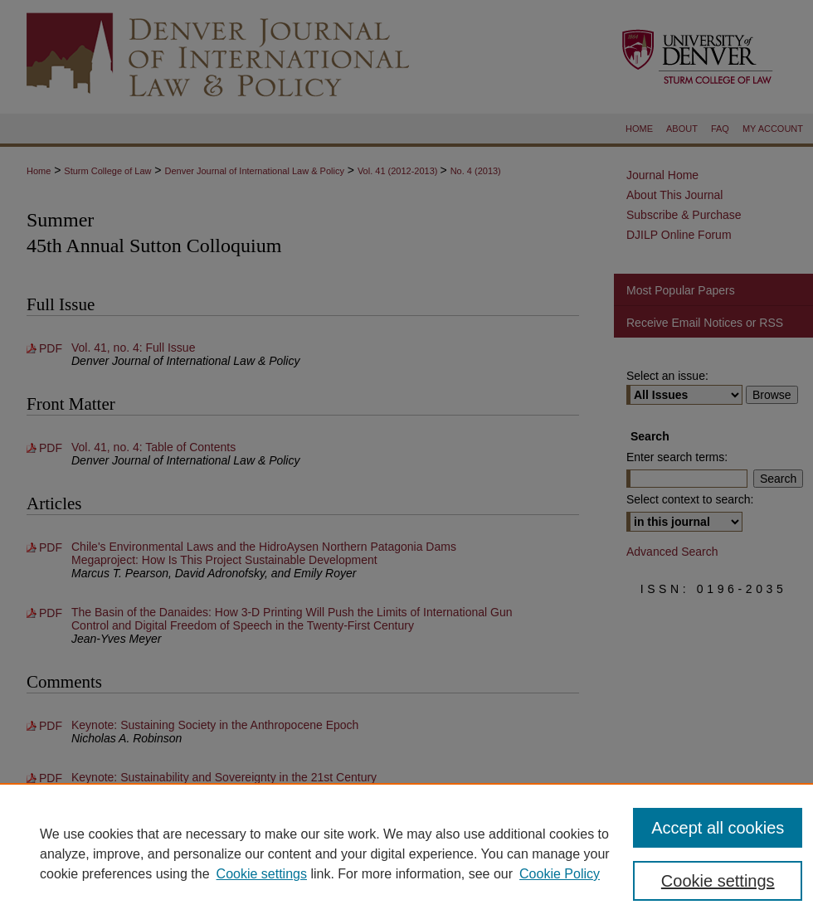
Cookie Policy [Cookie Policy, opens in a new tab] (559, 874)
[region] (406, 853)
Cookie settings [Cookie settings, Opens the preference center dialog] (718, 881)
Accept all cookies (717, 828)
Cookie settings (262, 874)
